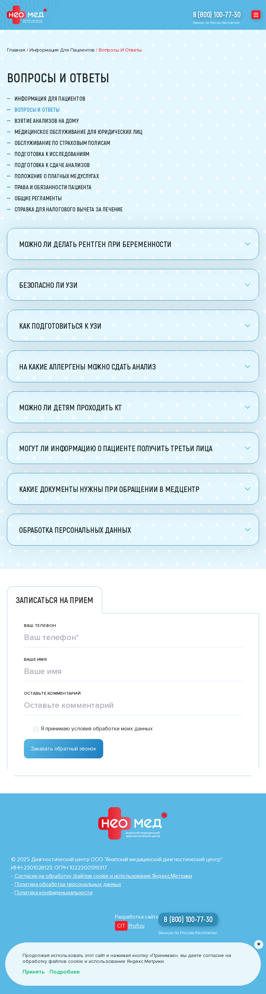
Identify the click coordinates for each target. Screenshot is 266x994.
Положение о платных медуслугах (57, 176)
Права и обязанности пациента (53, 187)
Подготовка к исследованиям (52, 154)
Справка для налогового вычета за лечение (69, 209)
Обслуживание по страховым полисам (62, 143)
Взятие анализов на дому (47, 121)
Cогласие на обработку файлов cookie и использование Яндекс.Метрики (103, 876)
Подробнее (65, 971)
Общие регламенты (38, 198)
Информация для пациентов (50, 98)
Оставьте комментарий (52, 694)
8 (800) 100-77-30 (217, 14)
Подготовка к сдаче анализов (52, 165)
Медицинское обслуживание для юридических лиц (78, 132)
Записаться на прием (55, 600)
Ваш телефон (40, 626)
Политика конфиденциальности (53, 892)
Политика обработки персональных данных (68, 884)
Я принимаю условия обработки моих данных (97, 729)
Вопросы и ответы (37, 109)
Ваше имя (35, 660)
